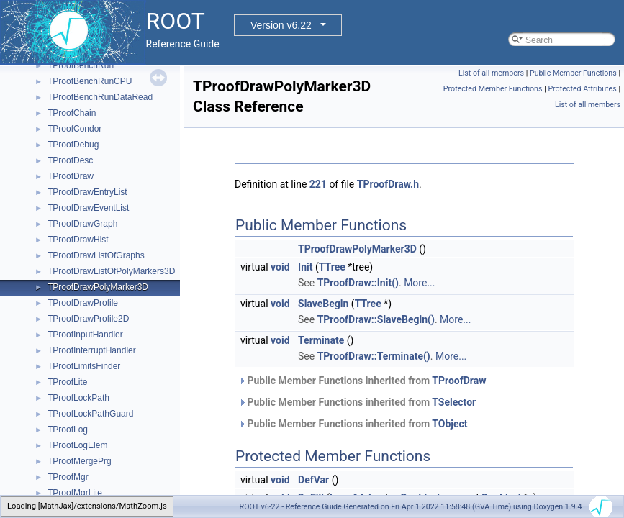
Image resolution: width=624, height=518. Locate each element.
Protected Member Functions (493, 89)
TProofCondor (74, 129)
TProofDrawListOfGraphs (96, 255)
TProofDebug (73, 145)
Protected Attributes (582, 89)
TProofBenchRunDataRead (100, 97)
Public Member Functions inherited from (362, 380)
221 (318, 184)
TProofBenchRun (81, 65)
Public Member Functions (573, 73)
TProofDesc (70, 160)
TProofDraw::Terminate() (373, 356)
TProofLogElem (77, 445)
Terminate (321, 340)
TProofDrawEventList (88, 208)
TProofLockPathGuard (90, 414)
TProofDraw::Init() (358, 282)
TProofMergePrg (80, 461)
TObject (449, 424)
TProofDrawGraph (82, 224)
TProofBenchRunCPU (90, 81)
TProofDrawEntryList (87, 192)
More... (419, 282)
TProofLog (68, 429)
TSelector (454, 402)
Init (305, 267)
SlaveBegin (323, 303)
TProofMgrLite (75, 493)
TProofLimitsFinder (84, 366)
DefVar (313, 480)
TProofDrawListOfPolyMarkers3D (111, 271)
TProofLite (67, 382)
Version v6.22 (281, 25)
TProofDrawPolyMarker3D (98, 287)
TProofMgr (68, 477)
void (280, 267)
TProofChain (72, 113)
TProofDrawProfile (83, 303)
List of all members (491, 73)
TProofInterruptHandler (92, 350)
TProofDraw (71, 176)
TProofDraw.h (388, 184)
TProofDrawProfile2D (88, 319)
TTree (332, 267)
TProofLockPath (78, 398)
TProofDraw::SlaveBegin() (376, 319)
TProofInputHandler (85, 335)
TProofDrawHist (78, 240)
